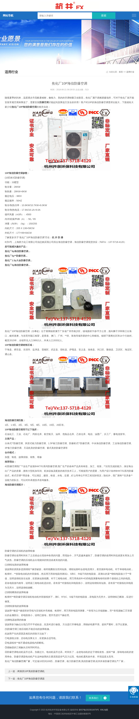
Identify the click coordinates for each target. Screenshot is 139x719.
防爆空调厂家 (23, 661)
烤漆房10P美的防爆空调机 (31, 671)
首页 (121, 72)
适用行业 (130, 72)
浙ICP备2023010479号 (89, 710)
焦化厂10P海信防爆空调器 (31, 678)
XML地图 (104, 710)
